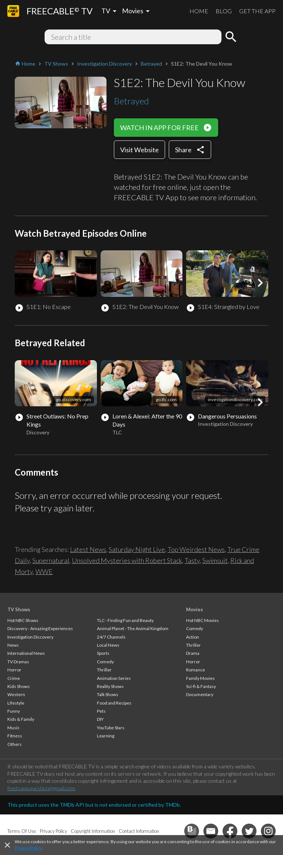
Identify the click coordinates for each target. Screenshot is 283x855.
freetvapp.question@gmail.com (41, 788)
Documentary (199, 694)
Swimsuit (215, 560)
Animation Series (114, 678)
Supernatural (50, 560)
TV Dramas (18, 661)
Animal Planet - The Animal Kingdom (132, 628)
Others (14, 744)
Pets (101, 711)
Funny (13, 711)
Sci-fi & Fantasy (201, 686)
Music (13, 727)
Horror (14, 669)
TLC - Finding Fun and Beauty (125, 620)
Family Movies (200, 678)
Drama (192, 653)
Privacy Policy (28, 848)
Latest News (88, 549)
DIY (100, 719)
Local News (108, 645)
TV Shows (18, 609)
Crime (13, 678)
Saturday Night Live (137, 549)
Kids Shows (18, 686)
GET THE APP (257, 10)
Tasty (192, 560)
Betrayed (131, 100)
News (13, 645)
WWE (44, 571)
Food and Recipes (114, 703)
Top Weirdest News (196, 549)
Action (192, 637)
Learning (105, 735)
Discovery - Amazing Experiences (40, 628)
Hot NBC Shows (22, 620)
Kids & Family (20, 719)
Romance (195, 669)
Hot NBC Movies (202, 620)
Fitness (14, 735)
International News (26, 653)
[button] (260, 283)
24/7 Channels (111, 637)
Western (16, 694)
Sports (103, 653)
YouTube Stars (111, 727)
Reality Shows (110, 686)
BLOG (224, 10)
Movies (194, 609)
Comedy (105, 661)
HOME (198, 10)
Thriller (104, 669)
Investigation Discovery (30, 637)
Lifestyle (15, 703)
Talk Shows (107, 694)
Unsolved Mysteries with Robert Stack (127, 560)
